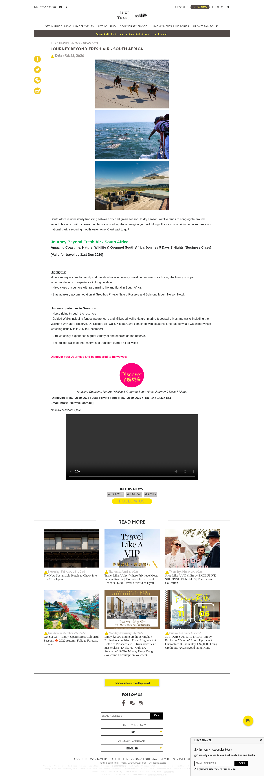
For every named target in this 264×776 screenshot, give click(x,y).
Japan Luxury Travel (88, 768)
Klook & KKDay (115, 771)
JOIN (156, 715)
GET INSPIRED (53, 26)
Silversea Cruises (99, 771)
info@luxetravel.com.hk (76, 402)
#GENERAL (134, 494)
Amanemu (47, 765)
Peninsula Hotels (148, 765)
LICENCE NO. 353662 (157, 763)
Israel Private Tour (184, 765)
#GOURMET (116, 494)
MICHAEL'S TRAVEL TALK (176, 759)
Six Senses (72, 765)
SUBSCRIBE (181, 7)
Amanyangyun (59, 765)
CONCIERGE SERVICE (133, 26)
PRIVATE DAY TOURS (206, 26)
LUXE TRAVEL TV (83, 26)
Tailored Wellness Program (185, 768)
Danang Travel (50, 768)
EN (214, 7)
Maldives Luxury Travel (68, 768)
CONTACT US (98, 759)
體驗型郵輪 (169, 771)
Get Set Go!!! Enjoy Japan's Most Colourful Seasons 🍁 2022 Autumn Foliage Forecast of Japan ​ (71, 640)
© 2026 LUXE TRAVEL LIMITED (133, 763)
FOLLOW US (132, 501)
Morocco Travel (147, 768)
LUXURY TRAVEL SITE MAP (140, 759)
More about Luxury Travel (150, 771)
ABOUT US (80, 759)
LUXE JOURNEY (106, 26)
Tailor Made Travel (163, 768)
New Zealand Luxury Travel (110, 768)
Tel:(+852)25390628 (45, 7)
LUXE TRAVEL (60, 43)
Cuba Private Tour (165, 765)
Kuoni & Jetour (131, 771)
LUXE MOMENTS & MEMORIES (170, 26)
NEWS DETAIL (92, 43)
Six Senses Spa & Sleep (89, 765)
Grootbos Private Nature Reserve (117, 294)
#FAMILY (150, 494)
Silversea (105, 765)
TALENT (115, 759)
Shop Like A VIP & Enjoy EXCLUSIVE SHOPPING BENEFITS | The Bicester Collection (190, 579)
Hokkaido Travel (131, 768)
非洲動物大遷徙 (119, 765)
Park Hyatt (134, 765)
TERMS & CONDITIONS (109, 763)
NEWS (68, 26)
